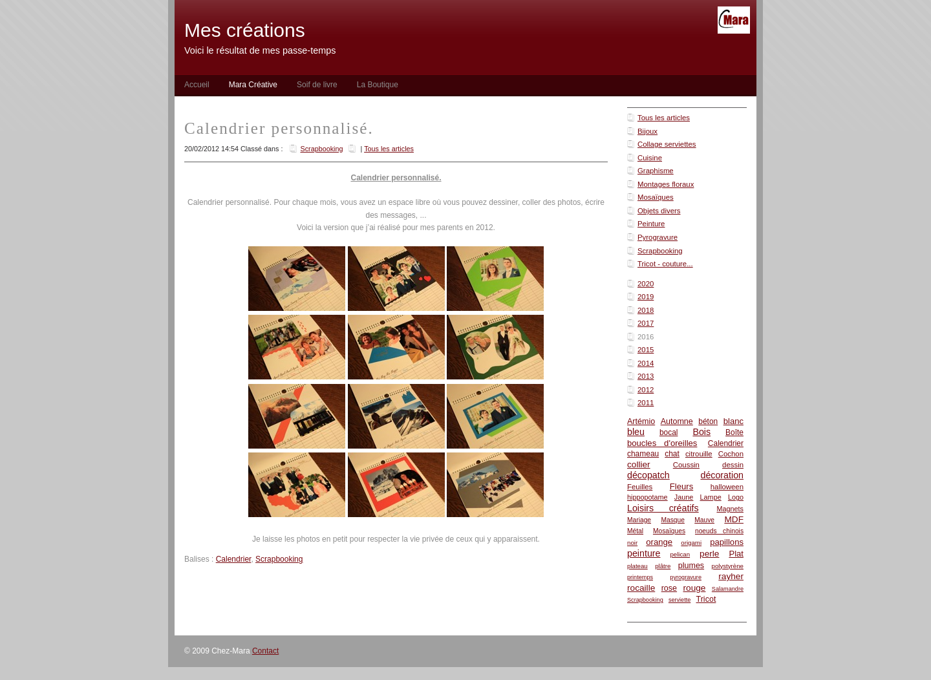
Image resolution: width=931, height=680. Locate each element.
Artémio (641, 421)
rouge (694, 588)
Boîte (734, 432)
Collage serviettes (666, 144)
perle (709, 553)
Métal (635, 531)
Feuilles (639, 487)
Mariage (639, 520)
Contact (265, 650)
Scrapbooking (660, 251)
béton (708, 421)
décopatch (648, 475)
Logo (736, 497)
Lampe (711, 497)
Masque (672, 520)
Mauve (704, 520)
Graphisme (655, 171)
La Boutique (377, 84)
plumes (691, 565)
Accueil (196, 84)
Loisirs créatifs (663, 508)
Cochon (731, 454)
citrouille (698, 454)
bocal (668, 432)
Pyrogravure (657, 237)
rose (669, 588)
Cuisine (649, 158)
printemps (640, 577)
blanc (733, 421)
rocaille (641, 588)
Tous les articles (663, 118)
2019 (645, 297)
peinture (644, 553)
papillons (727, 542)
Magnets (730, 509)
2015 (645, 350)
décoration (722, 475)
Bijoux (647, 131)
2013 (645, 376)
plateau (637, 565)
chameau (643, 453)
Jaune (684, 497)
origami (691, 542)
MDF (734, 519)
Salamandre (728, 589)
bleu (636, 432)
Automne (677, 421)
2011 (645, 403)
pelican (680, 554)
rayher (731, 576)
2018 (645, 310)
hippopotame (647, 497)
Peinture (651, 224)
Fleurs (681, 486)
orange (659, 542)
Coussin (686, 465)
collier (638, 464)
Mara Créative (253, 84)
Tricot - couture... (665, 264)
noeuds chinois (719, 531)
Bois (701, 432)
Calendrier (726, 443)
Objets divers (658, 211)
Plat (736, 553)
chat (672, 453)
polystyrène (728, 565)
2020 (645, 284)
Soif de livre (317, 84)
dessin (733, 465)
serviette (679, 600)
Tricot (706, 599)
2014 (645, 363)
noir (632, 542)
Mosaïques (655, 197)
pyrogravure (685, 577)
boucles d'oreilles (662, 443)
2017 (645, 323)
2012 (645, 390)
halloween (727, 487)
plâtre (662, 565)
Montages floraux (665, 184)
